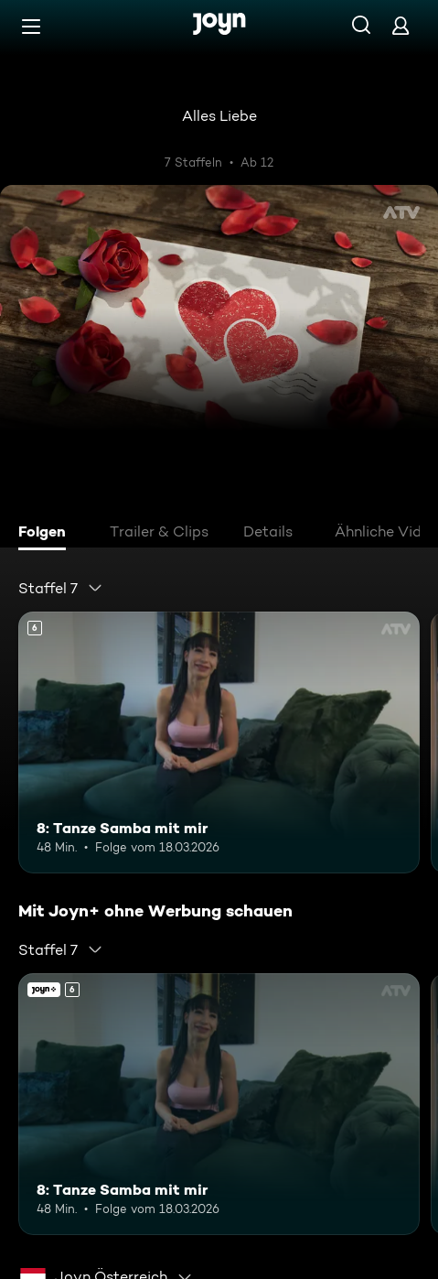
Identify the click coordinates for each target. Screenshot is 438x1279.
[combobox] (60, 587)
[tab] (47, 533)
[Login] (400, 25)
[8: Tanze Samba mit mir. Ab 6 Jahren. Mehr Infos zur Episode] (219, 742)
